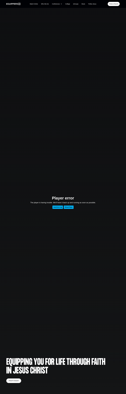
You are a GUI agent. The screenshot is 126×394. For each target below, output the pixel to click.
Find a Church (113, 4)
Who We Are (45, 4)
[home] (14, 4)
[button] (57, 4)
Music (83, 4)
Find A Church (14, 381)
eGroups (75, 4)
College (67, 4)
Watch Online (34, 4)
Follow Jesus (92, 4)
